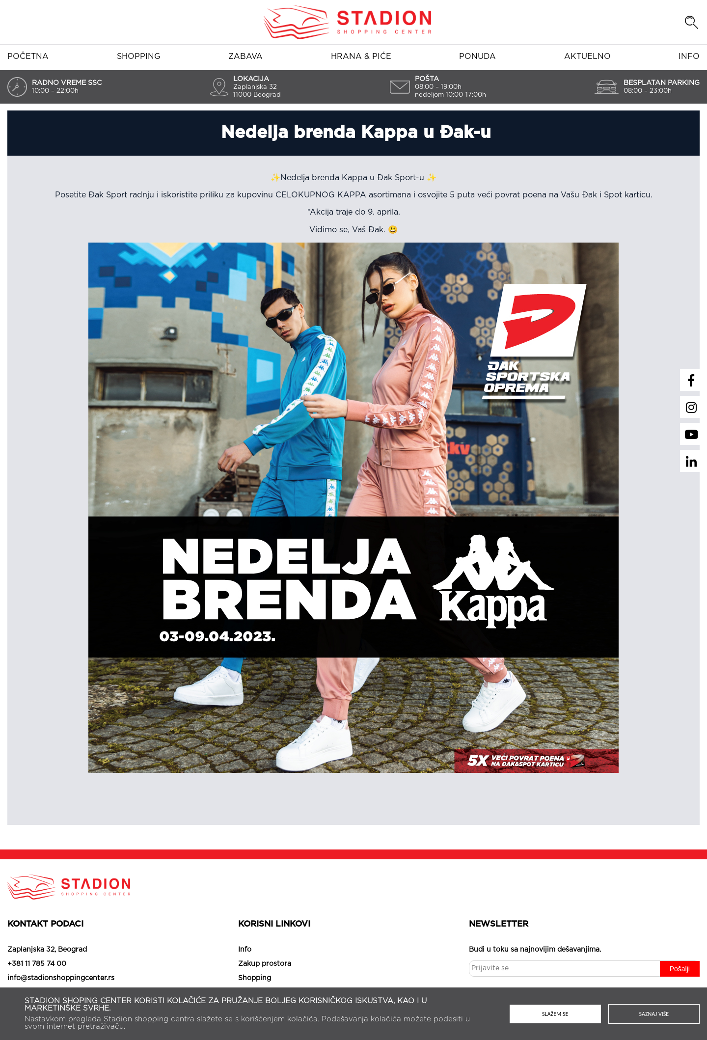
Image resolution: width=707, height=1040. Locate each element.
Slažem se (555, 1014)
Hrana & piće (361, 56)
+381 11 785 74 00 (36, 963)
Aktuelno (587, 56)
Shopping (139, 56)
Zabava (245, 56)
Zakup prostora (264, 963)
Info (689, 56)
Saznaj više (654, 1014)
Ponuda (477, 56)
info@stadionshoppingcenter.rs (60, 978)
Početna (28, 56)
